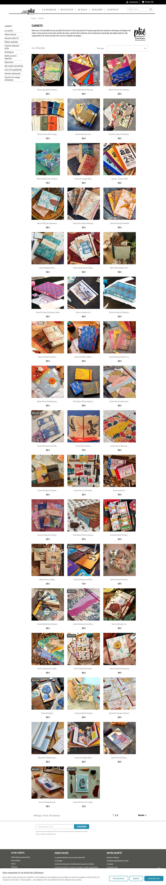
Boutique (67, 9)
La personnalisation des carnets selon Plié (70, 857)
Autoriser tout (154, 878)
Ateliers (97, 9)
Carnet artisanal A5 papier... (47, 535)
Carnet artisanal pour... (47, 268)
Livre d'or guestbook (13, 70)
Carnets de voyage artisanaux (12, 78)
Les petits (9, 30)
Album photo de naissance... (47, 223)
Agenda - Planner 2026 (119, 179)
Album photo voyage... (47, 579)
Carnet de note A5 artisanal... (119, 134)
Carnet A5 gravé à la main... (83, 802)
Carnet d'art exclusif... (84, 446)
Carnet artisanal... (119, 490)
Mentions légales (113, 857)
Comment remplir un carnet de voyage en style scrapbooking (76, 867)
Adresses (14, 867)
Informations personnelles (20, 857)
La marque (49, 9)
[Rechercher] (140, 9)
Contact (113, 9)
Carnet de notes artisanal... (48, 490)
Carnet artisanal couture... (47, 357)
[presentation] (55, 842)
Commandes (15, 860)
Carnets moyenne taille (12, 47)
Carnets (8, 26)
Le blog (82, 9)
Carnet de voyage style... (83, 179)
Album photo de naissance (119, 669)
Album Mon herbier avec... (119, 268)
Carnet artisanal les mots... (84, 579)
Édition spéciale (11, 42)
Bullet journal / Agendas (11, 57)
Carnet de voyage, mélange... (83, 223)
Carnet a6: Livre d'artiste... (83, 490)
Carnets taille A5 (12, 38)
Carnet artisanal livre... (83, 134)
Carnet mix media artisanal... (47, 624)
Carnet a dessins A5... (84, 312)
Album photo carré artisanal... (119, 90)
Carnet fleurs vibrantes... (119, 446)
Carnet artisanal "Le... (119, 624)
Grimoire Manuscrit (12, 73)
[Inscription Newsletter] (55, 826)
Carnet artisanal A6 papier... (47, 669)
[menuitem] (79, 857)
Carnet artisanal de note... (83, 669)
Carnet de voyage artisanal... (119, 713)
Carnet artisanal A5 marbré (119, 223)
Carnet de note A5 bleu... (83, 357)
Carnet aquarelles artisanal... (47, 90)
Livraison (110, 864)
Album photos (10, 34)
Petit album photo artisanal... (83, 401)
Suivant (142, 815)
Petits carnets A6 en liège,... (47, 134)
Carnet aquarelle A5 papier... (83, 268)
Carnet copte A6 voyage (83, 713)
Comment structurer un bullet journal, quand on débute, (74, 864)
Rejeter (136, 878)
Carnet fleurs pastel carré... (119, 401)
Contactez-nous (112, 867)
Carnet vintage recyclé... (48, 802)
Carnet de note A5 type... (119, 535)
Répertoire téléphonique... (47, 758)
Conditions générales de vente (118, 861)
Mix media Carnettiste (14, 66)
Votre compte (18, 853)
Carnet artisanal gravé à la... (119, 357)
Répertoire (9, 62)
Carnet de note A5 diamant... (119, 312)
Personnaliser (118, 878)
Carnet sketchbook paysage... (83, 90)
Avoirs (13, 864)
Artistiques (9, 52)
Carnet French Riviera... (119, 758)
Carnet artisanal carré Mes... (47, 446)
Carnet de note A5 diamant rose (48, 312)
